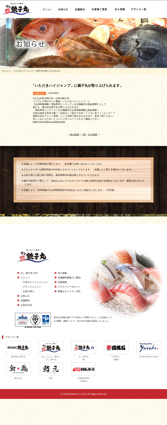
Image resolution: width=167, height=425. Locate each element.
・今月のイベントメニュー (34, 282)
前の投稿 (74, 134)
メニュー (25, 277)
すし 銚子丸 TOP (29, 273)
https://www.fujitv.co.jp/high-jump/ (49, 121)
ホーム (5, 71)
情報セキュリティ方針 (69, 291)
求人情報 (62, 273)
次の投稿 (92, 134)
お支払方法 (26, 305)
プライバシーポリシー (69, 287)
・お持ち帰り (27, 291)
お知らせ (25, 296)
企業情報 (62, 282)
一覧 (83, 134)
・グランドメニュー (31, 287)
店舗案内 (25, 300)
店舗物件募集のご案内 (69, 277)
